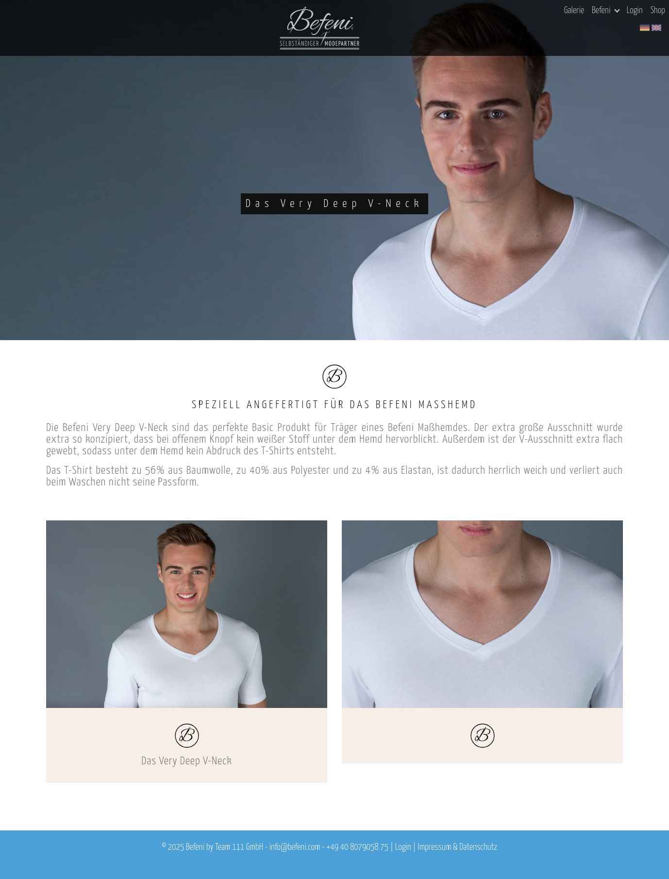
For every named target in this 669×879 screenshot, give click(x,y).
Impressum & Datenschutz (457, 847)
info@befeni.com (294, 847)
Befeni (605, 10)
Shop (658, 10)
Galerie (574, 10)
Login (635, 10)
